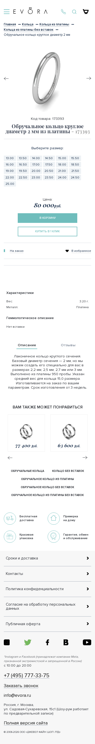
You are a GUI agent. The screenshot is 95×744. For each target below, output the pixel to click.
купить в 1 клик (47, 231)
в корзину (48, 218)
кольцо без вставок (68, 471)
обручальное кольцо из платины (47, 479)
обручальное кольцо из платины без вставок (47, 495)
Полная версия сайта (26, 723)
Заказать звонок (21, 686)
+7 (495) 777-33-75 (26, 676)
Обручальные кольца (27, 471)
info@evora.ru (17, 695)
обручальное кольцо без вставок (47, 487)
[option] (47, 78)
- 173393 (80, 131)
